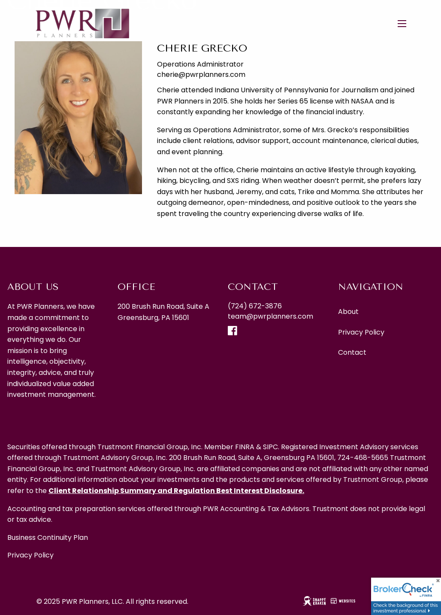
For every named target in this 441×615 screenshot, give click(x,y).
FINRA (244, 447)
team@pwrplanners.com (270, 316)
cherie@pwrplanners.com (201, 74)
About (348, 312)
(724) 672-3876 (255, 306)
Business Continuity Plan (47, 537)
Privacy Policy (361, 332)
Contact (352, 352)
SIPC (270, 447)
